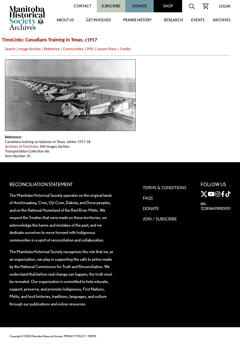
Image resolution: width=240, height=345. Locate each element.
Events (197, 20)
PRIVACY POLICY (75, 336)
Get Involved (98, 20)
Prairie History (137, 20)
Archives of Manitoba (21, 146)
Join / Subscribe (160, 219)
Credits (125, 49)
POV (90, 49)
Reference (52, 49)
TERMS (92, 336)
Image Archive (30, 49)
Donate (139, 6)
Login (225, 6)
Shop (168, 6)
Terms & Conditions (164, 187)
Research (173, 20)
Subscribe (111, 6)
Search (10, 49)
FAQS (148, 198)
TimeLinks (12, 40)
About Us (65, 20)
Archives (222, 20)
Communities (73, 49)
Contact (82, 6)
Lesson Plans (106, 49)
